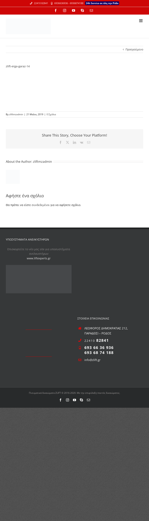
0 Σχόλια (51, 114)
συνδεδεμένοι (41, 205)
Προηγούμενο (134, 49)
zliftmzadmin (16, 114)
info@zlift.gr (92, 360)
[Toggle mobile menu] (141, 21)
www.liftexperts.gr (39, 258)
